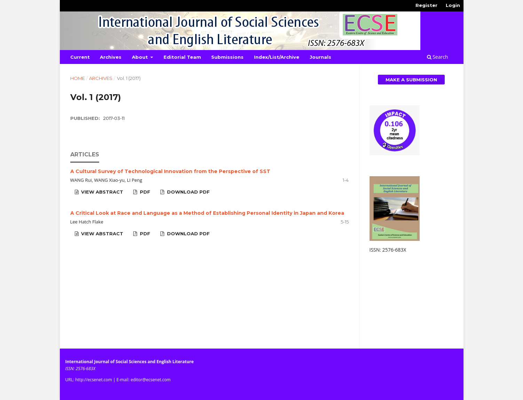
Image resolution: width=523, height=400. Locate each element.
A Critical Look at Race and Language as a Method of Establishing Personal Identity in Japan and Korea (207, 213)
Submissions (227, 57)
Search (437, 57)
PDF (144, 192)
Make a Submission (411, 79)
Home (77, 78)
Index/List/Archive (276, 57)
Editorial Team (182, 57)
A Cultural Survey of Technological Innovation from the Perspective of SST (170, 171)
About (140, 57)
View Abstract (101, 192)
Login (453, 5)
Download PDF (188, 192)
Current (80, 57)
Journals (320, 57)
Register (426, 5)
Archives (110, 57)
